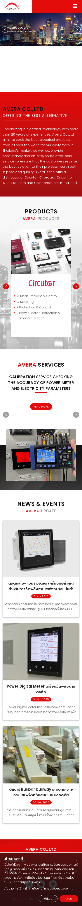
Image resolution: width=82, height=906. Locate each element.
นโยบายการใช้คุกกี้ (15, 888)
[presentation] (5, 29)
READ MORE (41, 406)
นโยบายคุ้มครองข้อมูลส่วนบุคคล (52, 888)
